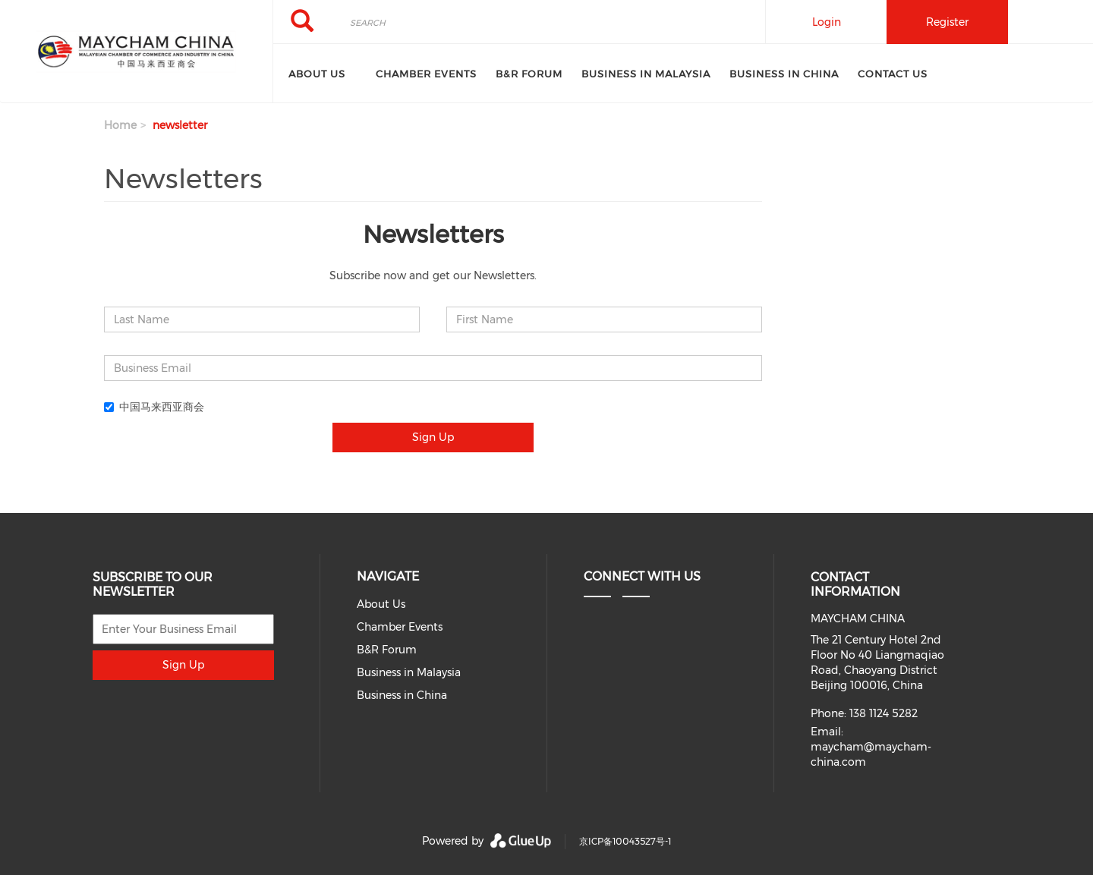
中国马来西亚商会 (154, 407)
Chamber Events (426, 74)
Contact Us (893, 74)
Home (120, 125)
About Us (316, 74)
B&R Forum (529, 74)
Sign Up (433, 437)
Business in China (784, 74)
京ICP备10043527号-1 (625, 841)
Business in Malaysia (645, 74)
